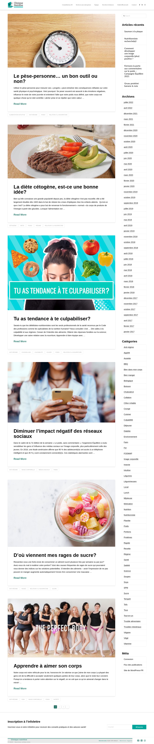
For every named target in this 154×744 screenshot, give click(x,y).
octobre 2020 (129, 141)
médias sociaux (44, 469)
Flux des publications (133, 665)
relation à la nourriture (58, 115)
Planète (127, 521)
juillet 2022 (128, 102)
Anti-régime (129, 347)
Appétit (127, 353)
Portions (127, 532)
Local (126, 487)
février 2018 (129, 287)
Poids (126, 526)
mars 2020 (128, 175)
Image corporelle (131, 459)
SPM (126, 588)
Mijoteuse (128, 498)
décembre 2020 (130, 130)
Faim (126, 442)
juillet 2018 (128, 259)
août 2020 (128, 147)
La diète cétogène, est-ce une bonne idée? (56, 189)
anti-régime (33, 115)
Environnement (130, 437)
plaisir (49, 352)
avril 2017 (128, 320)
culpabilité (39, 352)
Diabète (127, 431)
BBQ (126, 364)
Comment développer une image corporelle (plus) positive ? (131, 53)
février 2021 (129, 125)
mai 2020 (128, 164)
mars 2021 (128, 119)
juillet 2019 (128, 209)
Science (127, 571)
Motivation (128, 504)
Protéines (128, 537)
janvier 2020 (129, 186)
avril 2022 (128, 108)
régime (38, 225)
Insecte (127, 465)
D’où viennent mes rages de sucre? (55, 555)
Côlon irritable (130, 403)
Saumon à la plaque (133, 31)
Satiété (127, 565)
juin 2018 (128, 265)
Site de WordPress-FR (133, 670)
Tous (126, 610)
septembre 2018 (131, 248)
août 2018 (128, 253)
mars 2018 (128, 281)
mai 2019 (128, 220)
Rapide (127, 543)
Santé (126, 560)
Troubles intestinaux (132, 627)
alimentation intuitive (17, 115)
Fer (125, 448)
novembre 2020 (130, 136)
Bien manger (129, 375)
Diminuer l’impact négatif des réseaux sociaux (58, 433)
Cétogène (12, 225)
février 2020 (129, 181)
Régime (127, 554)
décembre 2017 (130, 298)
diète (22, 225)
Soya (126, 582)
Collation (127, 397)
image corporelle (28, 469)
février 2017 (129, 326)
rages (24, 588)
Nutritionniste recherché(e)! (131, 39)
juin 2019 (128, 214)
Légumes (128, 476)
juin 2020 (128, 158)
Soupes (127, 576)
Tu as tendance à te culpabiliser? (52, 318)
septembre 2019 (131, 203)
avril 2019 (128, 225)
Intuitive (127, 470)
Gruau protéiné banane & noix (131, 84)
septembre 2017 (131, 315)
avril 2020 (128, 169)
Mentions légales (126, 740)
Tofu (125, 604)
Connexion (128, 659)
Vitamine (127, 644)
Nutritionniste (129, 515)
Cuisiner (127, 414)
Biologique (128, 381)
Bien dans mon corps (133, 370)
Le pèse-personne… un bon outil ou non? (55, 78)
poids (43, 115)
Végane (127, 632)
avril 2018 (128, 276)
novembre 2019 (130, 192)
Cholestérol (129, 392)
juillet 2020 (128, 153)
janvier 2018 (129, 292)
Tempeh (127, 599)
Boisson (127, 386)
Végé (126, 638)
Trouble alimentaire (132, 621)
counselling (26, 352)
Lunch (126, 493)
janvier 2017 (129, 332)
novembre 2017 (130, 304)
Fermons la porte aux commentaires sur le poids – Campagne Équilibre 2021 (133, 71)
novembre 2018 (130, 237)
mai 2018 (128, 270)
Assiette (127, 358)
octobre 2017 (129, 309)
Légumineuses (130, 481)
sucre (54, 588)
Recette (127, 549)
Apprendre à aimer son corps (48, 666)
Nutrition (127, 509)
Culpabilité (128, 420)
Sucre (126, 593)
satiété (56, 699)
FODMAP (128, 453)
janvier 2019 (129, 231)
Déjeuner (128, 425)
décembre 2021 (130, 113)
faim (23, 699)
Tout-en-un (128, 616)
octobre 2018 (129, 242)
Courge (127, 409)
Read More (20, 103)
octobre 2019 (129, 197)
